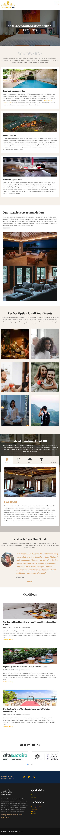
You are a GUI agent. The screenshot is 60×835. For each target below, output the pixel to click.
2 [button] (29, 581)
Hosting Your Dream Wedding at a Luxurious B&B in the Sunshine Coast (26, 710)
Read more (6, 228)
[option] (30, 565)
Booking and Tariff (36, 806)
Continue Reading (8, 639)
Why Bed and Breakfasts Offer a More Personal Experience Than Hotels (29, 623)
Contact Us (34, 809)
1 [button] (28, 581)
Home (33, 794)
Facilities (33, 813)
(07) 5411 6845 (5, 817)
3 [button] (31, 581)
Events (33, 811)
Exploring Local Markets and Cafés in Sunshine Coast (25, 666)
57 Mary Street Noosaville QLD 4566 (12, 814)
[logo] (8, 5)
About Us (33, 797)
